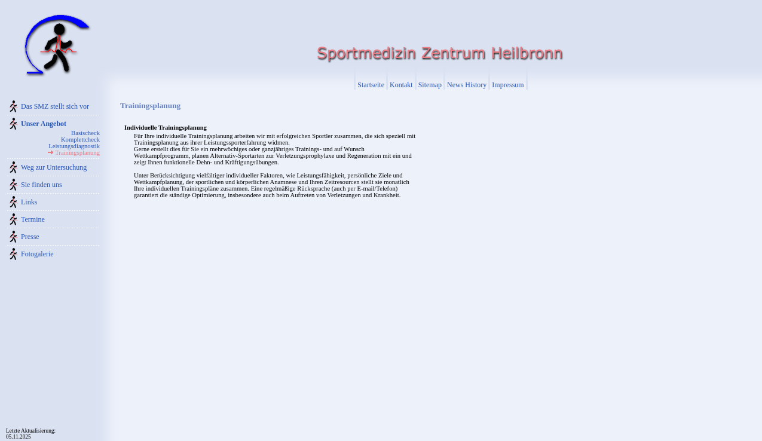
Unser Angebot (43, 124)
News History (466, 85)
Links (29, 202)
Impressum (508, 85)
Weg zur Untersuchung (54, 167)
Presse (30, 236)
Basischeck (85, 133)
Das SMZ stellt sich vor (55, 106)
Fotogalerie (37, 254)
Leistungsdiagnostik (74, 146)
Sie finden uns (41, 184)
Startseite (370, 85)
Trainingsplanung (77, 152)
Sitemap (430, 85)
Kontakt (401, 85)
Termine (33, 219)
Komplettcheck (80, 139)
